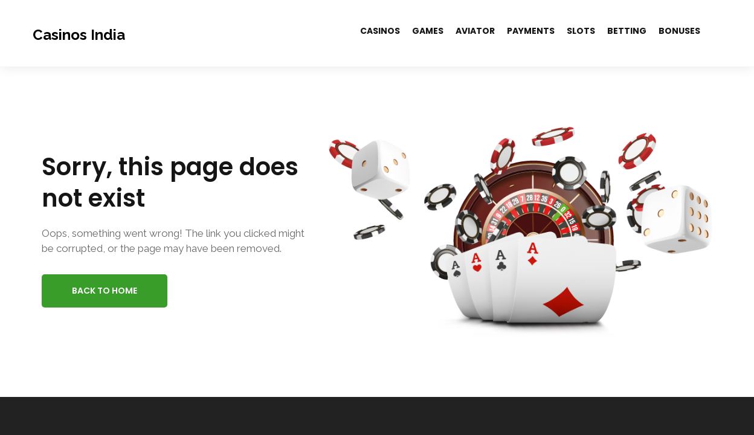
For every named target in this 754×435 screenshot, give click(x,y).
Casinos (380, 31)
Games (427, 31)
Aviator (475, 31)
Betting (626, 31)
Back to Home (104, 291)
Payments (531, 31)
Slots (581, 31)
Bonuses (679, 31)
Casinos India (79, 35)
